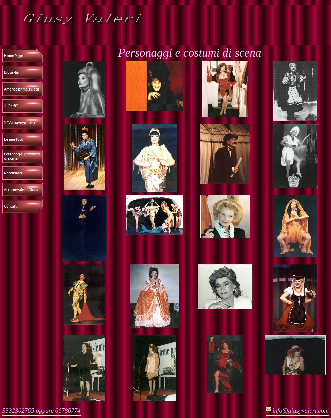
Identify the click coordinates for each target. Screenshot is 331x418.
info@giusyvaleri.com (300, 410)
